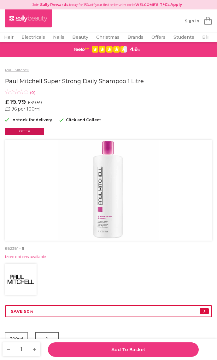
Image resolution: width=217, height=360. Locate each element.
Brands (135, 37)
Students (183, 37)
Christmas (108, 37)
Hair (9, 37)
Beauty (80, 37)
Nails (58, 37)
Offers (158, 37)
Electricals (33, 37)
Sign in (192, 21)
